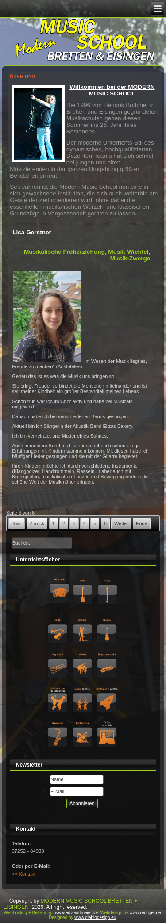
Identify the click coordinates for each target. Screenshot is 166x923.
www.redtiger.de (145, 912)
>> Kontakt (23, 874)
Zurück (37, 523)
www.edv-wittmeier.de (76, 912)
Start (17, 523)
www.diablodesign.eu (95, 917)
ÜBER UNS (22, 76)
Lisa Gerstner (31, 232)
